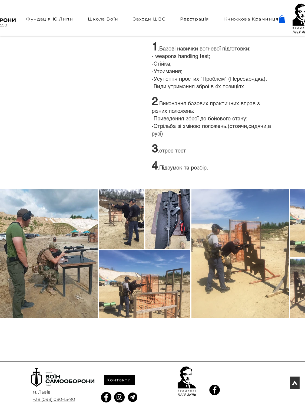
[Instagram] (119, 397)
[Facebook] (106, 397)
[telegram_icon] (132, 397)
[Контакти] (119, 380)
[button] (282, 19)
